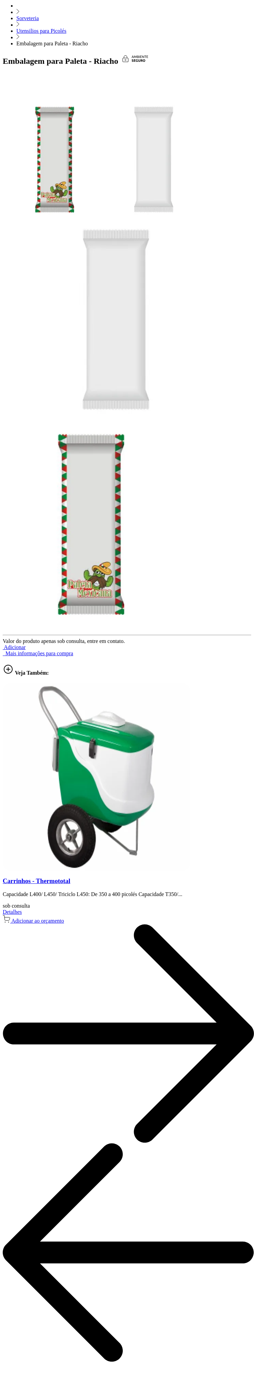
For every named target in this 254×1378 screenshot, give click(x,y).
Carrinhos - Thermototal (36, 880)
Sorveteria (27, 18)
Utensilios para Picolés (41, 31)
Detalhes (12, 912)
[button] (14, 647)
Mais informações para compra (38, 653)
